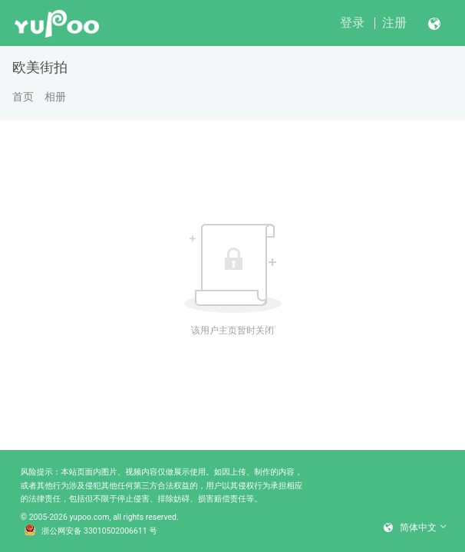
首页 (23, 96)
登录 (352, 22)
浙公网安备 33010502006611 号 (90, 531)
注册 (394, 22)
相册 (55, 96)
